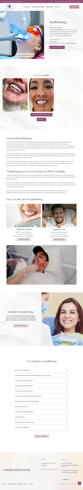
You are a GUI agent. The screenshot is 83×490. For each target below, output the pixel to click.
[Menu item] (26, 7)
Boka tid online (59, 239)
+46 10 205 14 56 (67, 463)
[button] (8, 1)
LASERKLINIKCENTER (16, 470)
